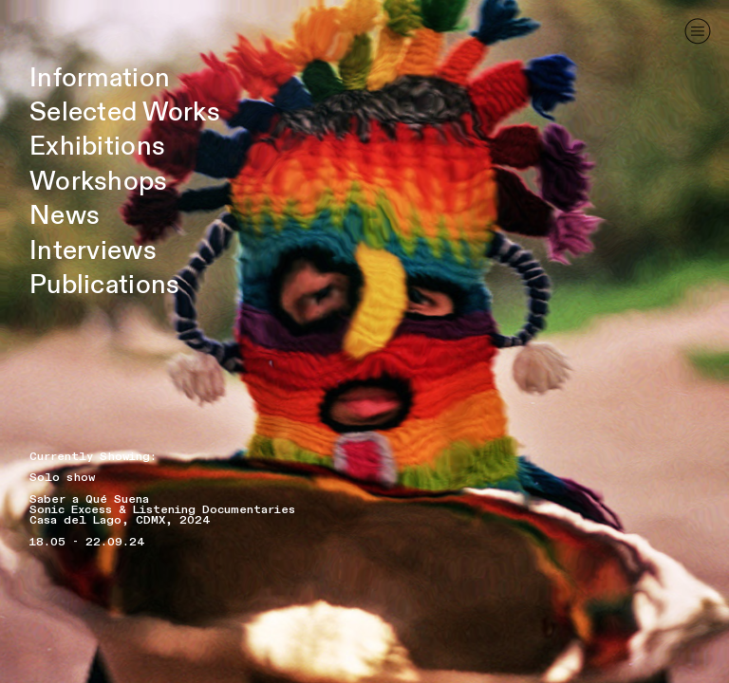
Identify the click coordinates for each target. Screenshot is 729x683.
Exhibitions (97, 146)
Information (99, 78)
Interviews (93, 251)
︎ (697, 30)
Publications (104, 285)
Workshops (98, 181)
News (64, 215)
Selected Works (124, 112)
